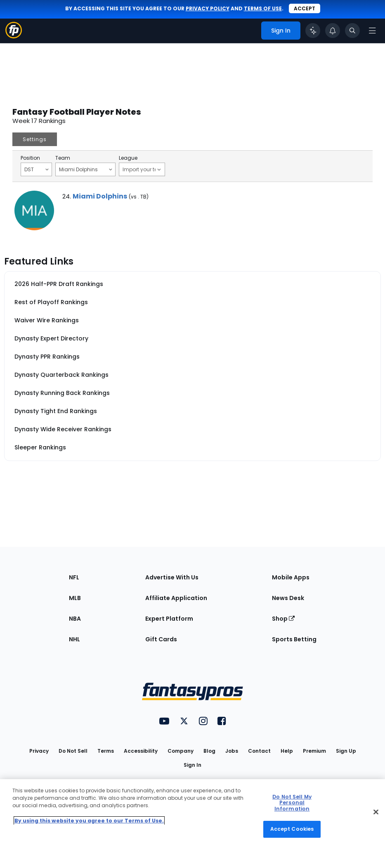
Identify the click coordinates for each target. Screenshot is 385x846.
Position (30, 158)
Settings (35, 139)
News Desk (288, 598)
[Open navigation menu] (372, 30)
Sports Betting (294, 639)
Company (181, 750)
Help (287, 750)
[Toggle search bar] (352, 30)
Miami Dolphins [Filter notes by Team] (85, 169)
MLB (75, 598)
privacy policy (207, 8)
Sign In (192, 764)
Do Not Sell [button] (73, 750)
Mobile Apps (290, 577)
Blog (209, 750)
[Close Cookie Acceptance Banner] (376, 812)
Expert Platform (169, 618)
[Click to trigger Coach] (312, 30)
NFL (74, 577)
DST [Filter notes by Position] (36, 169)
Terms (105, 750)
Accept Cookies (292, 828)
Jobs (231, 750)
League (128, 158)
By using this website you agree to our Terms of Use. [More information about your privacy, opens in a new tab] (89, 820)
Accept (304, 8)
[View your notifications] (332, 30)
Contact (259, 750)
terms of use (263, 8)
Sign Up (346, 750)
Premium (314, 750)
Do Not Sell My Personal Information (292, 802)
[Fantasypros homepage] (13, 36)
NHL (74, 639)
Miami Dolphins (100, 196)
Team (62, 158)
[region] (192, 812)
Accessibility (141, 750)
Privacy (39, 750)
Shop (283, 618)
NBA (75, 618)
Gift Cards (161, 639)
